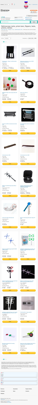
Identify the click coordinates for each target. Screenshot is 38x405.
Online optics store (4, 29)
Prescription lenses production (19, 19)
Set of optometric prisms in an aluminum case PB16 (27, 124)
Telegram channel (29, 17)
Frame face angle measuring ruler (8, 217)
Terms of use (3, 399)
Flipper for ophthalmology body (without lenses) (9, 186)
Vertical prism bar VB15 (6, 155)
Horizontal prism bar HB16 (24, 155)
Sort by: (2, 38)
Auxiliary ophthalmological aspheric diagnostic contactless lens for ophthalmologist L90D (26, 186)
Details (10, 70)
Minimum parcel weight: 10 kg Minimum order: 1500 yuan (33, 10)
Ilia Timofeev (9, 402)
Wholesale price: (10, 67)
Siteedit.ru (8, 401)
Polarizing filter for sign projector (26, 312)
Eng (13, 29)
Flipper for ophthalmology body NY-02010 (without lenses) (9, 249)
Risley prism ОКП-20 (23, 92)
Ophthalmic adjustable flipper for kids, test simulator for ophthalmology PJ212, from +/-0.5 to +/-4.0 (27, 249)
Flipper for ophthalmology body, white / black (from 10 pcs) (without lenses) (27, 281)
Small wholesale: (4, 67)
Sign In (30, 4)
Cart (33, 11)
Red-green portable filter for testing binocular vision (8, 344)
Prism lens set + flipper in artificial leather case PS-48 (9, 62)
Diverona (5, 10)
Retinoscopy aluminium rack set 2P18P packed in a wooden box (27, 62)
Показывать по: (25, 38)
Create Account (34, 4)
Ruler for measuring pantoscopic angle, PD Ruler (27, 218)
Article (3, 63)
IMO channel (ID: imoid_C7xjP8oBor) (29, 19)
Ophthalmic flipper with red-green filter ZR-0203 (9, 93)
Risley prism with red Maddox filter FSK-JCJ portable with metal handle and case (27, 344)
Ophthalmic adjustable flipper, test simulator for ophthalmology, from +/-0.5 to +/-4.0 (9, 312)
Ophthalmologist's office (18, 29)
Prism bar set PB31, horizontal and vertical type (9, 124)
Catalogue (9, 29)
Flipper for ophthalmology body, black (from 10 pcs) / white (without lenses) (9, 281)
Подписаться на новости (32, 15)
